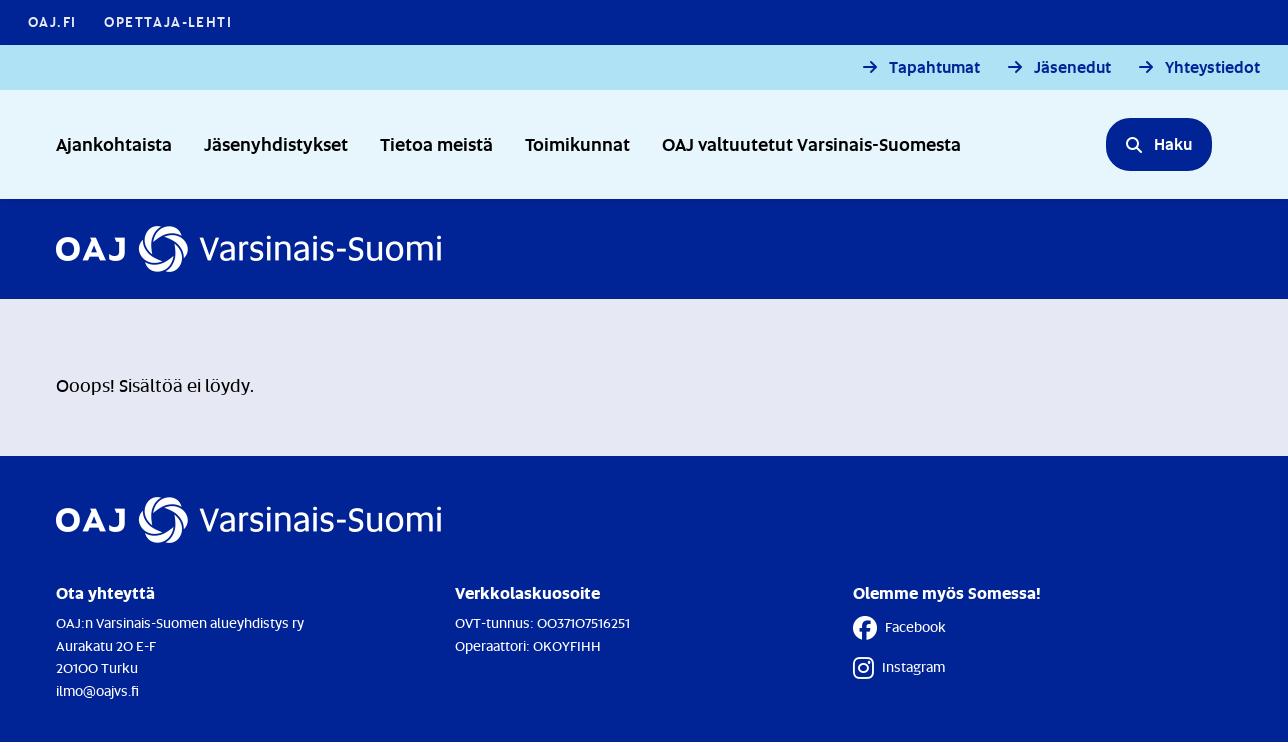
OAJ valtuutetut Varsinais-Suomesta (811, 143)
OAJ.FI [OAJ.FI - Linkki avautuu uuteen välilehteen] (52, 21)
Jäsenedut (1072, 67)
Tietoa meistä (436, 143)
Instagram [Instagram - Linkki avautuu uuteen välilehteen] (899, 668)
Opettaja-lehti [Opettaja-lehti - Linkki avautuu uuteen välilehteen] (168, 21)
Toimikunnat (577, 143)
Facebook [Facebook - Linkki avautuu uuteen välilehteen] (899, 628)
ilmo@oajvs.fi (97, 690)
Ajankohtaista (114, 143)
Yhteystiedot (1212, 67)
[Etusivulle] (248, 249)
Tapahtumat (934, 67)
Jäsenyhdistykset (276, 143)
